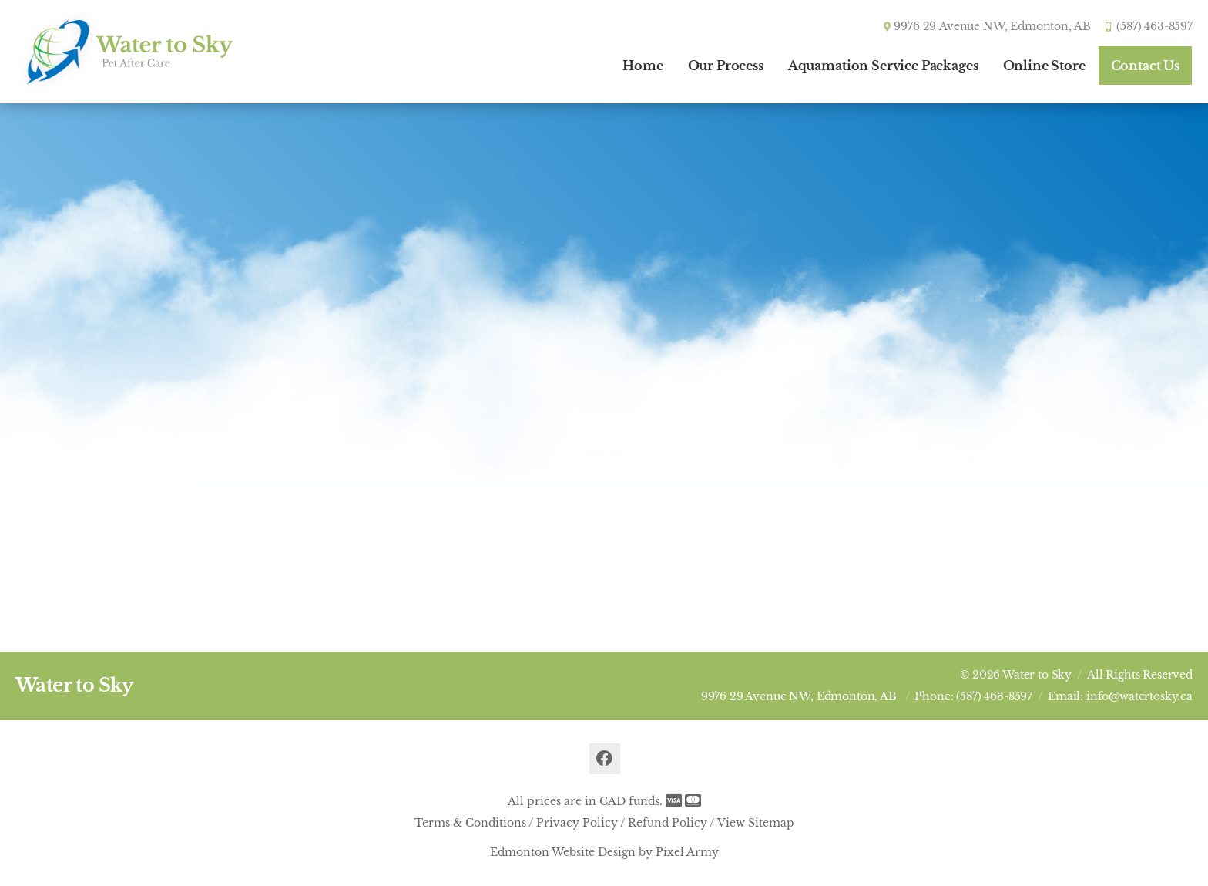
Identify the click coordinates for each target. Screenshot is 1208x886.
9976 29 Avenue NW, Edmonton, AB (799, 696)
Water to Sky (74, 685)
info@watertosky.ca (1139, 696)
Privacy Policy (577, 823)
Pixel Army (687, 852)
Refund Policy (667, 823)
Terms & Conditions (470, 823)
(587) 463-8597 (1154, 26)
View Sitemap (755, 823)
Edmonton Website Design (563, 852)
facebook (604, 758)
